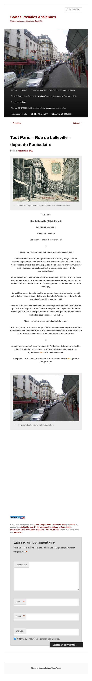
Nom (20, 602)
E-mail (20, 616)
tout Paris (54, 530)
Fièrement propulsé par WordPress (46, 668)
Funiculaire (15, 530)
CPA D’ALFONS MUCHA (62, 114)
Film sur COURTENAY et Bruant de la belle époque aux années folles (38, 108)
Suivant (77, 123)
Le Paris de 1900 (59, 524)
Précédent (15, 123)
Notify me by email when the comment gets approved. (37, 639)
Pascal (72, 524)
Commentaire (21, 565)
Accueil (14, 90)
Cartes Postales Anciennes (33, 17)
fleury (68, 527)
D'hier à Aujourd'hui (42, 524)
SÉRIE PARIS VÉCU (39, 114)
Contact (24, 90)
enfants (62, 527)
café (31, 527)
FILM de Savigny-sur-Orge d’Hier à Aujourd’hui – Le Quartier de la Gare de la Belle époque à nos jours (44, 99)
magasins (40, 530)
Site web (19, 631)
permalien (18, 532)
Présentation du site (19, 114)
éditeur (55, 527)
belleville (25, 527)
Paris (47, 530)
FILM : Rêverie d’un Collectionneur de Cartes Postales (53, 90)
